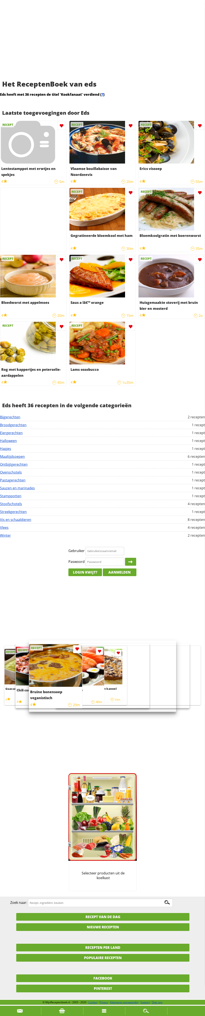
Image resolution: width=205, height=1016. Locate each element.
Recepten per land (102, 947)
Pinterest (103, 988)
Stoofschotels (11, 503)
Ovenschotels (11, 472)
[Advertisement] (102, 45)
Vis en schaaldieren (15, 519)
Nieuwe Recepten (103, 927)
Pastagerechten (12, 480)
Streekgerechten (13, 511)
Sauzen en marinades (17, 488)
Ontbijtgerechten (14, 464)
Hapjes (5, 448)
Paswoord (76, 561)
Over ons (157, 1002)
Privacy (103, 1002)
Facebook (102, 978)
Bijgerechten (10, 417)
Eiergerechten (11, 432)
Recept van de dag (103, 917)
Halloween (8, 440)
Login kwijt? (85, 572)
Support (145, 1002)
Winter (5, 535)
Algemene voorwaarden (124, 1002)
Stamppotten (10, 496)
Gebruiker (76, 550)
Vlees (4, 527)
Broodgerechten (13, 425)
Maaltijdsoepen (12, 456)
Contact (92, 1002)
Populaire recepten (103, 957)
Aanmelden (119, 572)
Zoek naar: (18, 902)
